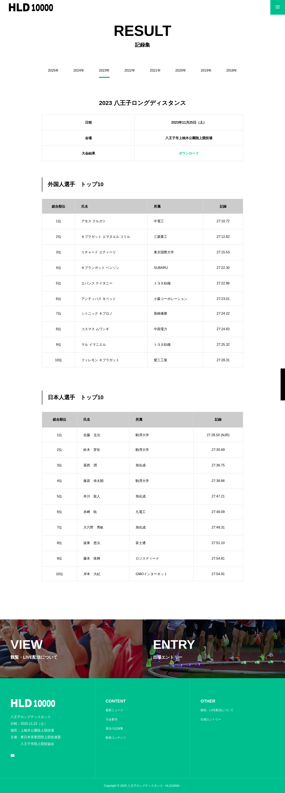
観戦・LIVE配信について (217, 710)
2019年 (206, 70)
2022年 (129, 70)
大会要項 (111, 719)
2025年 (53, 70)
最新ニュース (114, 710)
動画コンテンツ (116, 737)
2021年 (155, 70)
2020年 (180, 70)
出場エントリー (211, 719)
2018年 (231, 70)
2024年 (78, 70)
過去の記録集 (114, 728)
